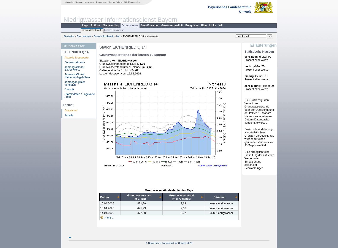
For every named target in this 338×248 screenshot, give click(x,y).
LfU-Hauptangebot (132, 2)
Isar (118, 36)
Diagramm (71, 110)
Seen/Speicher (150, 25)
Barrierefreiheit (115, 2)
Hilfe (204, 25)
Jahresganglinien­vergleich (75, 83)
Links (212, 25)
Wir (221, 25)
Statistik (69, 89)
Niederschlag (111, 25)
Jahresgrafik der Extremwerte (74, 68)
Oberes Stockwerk (92, 30)
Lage (85, 25)
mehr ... (109, 217)
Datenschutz (101, 2)
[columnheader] (110, 197)
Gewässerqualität (172, 25)
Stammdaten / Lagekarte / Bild (80, 95)
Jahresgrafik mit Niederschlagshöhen (77, 76)
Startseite (69, 2)
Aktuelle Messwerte (77, 57)
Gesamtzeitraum (75, 62)
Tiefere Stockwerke (114, 30)
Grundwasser (130, 25)
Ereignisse (191, 25)
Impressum (89, 2)
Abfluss (95, 25)
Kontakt (79, 2)
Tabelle (69, 115)
